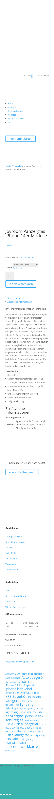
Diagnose (11, 114)
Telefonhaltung (32, 720)
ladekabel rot (12, 704)
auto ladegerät (12, 677)
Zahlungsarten (12, 569)
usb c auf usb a (13, 731)
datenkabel (10, 682)
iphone (23, 681)
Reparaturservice (15, 118)
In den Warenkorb (21, 284)
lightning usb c (15, 712)
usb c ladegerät (17, 735)
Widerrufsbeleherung (15, 607)
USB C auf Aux (12, 727)
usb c (43, 724)
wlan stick (10, 750)
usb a (9, 724)
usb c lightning (37, 735)
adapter (9, 673)
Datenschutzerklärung (15, 596)
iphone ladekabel (18, 689)
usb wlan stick (15, 742)
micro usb (34, 712)
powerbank (34, 716)
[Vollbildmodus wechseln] (4, 794)
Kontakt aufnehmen (22, 472)
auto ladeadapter (33, 674)
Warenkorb (10, 564)
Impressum (10, 601)
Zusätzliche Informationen (19, 301)
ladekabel (27, 701)
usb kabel (12, 739)
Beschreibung (13, 298)
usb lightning (27, 739)
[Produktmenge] (9, 276)
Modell (9, 267)
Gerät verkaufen (15, 111)
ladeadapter (34, 697)
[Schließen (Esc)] (9, 794)
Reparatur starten (21, 139)
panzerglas (14, 716)
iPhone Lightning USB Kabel (22, 692)
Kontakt (9, 547)
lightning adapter (15, 708)
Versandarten (11, 558)
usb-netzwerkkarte (21, 746)
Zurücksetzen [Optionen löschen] (19, 268)
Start (7, 166)
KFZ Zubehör (16, 696)
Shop (9, 122)
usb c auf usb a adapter (33, 731)
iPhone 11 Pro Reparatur (21, 685)
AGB (7, 590)
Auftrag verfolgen (13, 536)
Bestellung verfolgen (15, 542)
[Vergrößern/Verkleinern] (1, 794)
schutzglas (14, 720)
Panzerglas (17, 166)
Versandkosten (28, 257)
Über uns (11, 107)
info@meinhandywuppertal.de (19, 661)
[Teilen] (7, 794)
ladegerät (13, 700)
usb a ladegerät (26, 724)
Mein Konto (10, 553)
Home (10, 103)
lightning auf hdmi (35, 708)
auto (17, 673)
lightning (26, 704)
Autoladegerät (32, 677)
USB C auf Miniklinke (30, 727)
